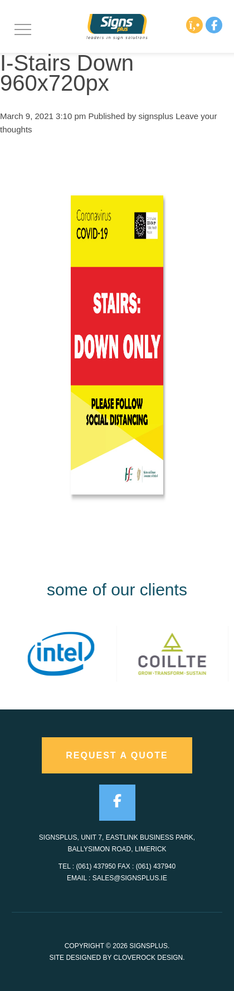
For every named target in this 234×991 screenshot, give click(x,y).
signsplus (156, 116)
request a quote (117, 755)
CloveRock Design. (149, 958)
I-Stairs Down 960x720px (67, 73)
